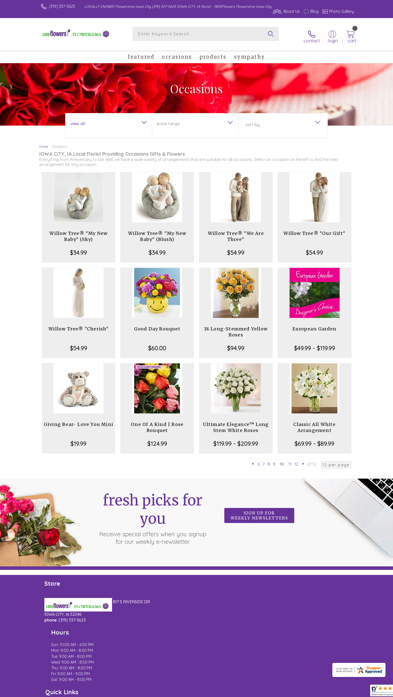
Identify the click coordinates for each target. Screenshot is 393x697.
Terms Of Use (244, 691)
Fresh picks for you (152, 514)
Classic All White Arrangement (314, 423)
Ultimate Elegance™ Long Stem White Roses (236, 423)
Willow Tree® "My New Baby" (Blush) (157, 232)
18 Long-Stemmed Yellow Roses (236, 328)
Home (43, 142)
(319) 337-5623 (62, 6)
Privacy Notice (274, 691)
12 (296, 460)
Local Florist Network (309, 691)
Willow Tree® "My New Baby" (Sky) (78, 232)
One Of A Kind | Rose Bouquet (157, 423)
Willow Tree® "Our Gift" (314, 229)
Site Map (340, 691)
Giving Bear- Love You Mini (78, 420)
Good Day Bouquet (157, 325)
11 (289, 460)
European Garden (314, 325)
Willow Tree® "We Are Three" (236, 232)
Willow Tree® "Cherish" (78, 325)
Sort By (252, 120)
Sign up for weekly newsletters (259, 511)
